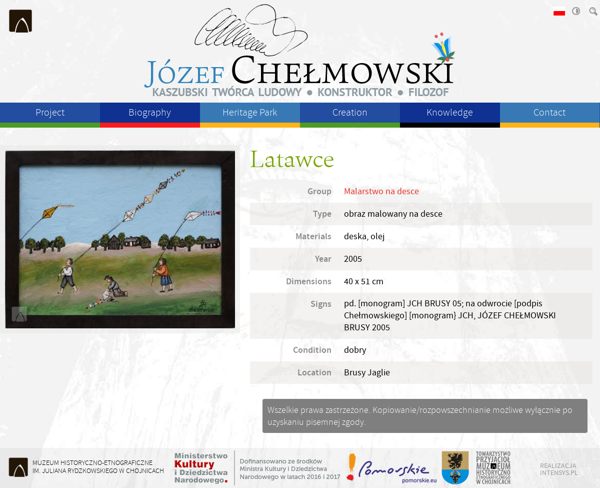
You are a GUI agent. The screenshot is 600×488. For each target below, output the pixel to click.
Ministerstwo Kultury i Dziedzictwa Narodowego (257, 467)
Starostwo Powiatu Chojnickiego (455, 467)
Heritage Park (249, 112)
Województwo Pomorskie (392, 467)
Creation (350, 112)
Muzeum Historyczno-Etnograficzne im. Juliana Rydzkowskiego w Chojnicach (21, 21)
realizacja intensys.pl (559, 469)
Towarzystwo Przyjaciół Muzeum (493, 467)
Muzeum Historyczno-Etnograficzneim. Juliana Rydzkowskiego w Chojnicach (98, 466)
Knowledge (449, 112)
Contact (550, 112)
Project (50, 112)
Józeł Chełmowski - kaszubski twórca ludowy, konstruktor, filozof (300, 50)
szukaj (592, 11)
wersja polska (558, 11)
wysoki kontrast (575, 11)
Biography (149, 112)
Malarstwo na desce (381, 191)
